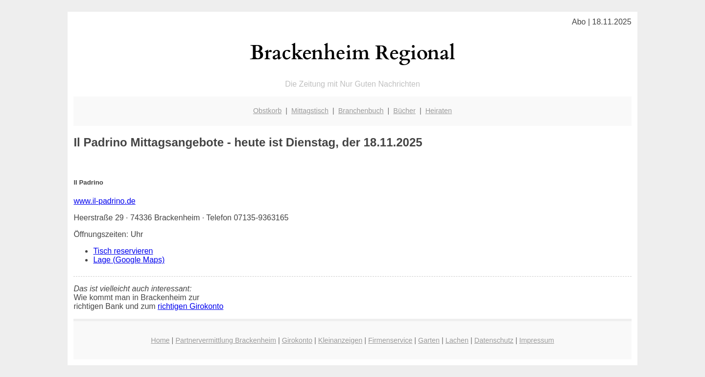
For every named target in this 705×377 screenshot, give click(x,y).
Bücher (404, 111)
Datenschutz (494, 340)
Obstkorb (267, 111)
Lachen (457, 340)
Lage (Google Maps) (128, 260)
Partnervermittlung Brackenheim (225, 340)
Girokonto (297, 340)
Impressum (536, 340)
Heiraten (438, 111)
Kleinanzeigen (340, 340)
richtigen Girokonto (190, 306)
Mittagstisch (310, 111)
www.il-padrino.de (104, 201)
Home (160, 340)
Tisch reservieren (123, 251)
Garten (429, 340)
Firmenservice (390, 340)
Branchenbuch (361, 111)
